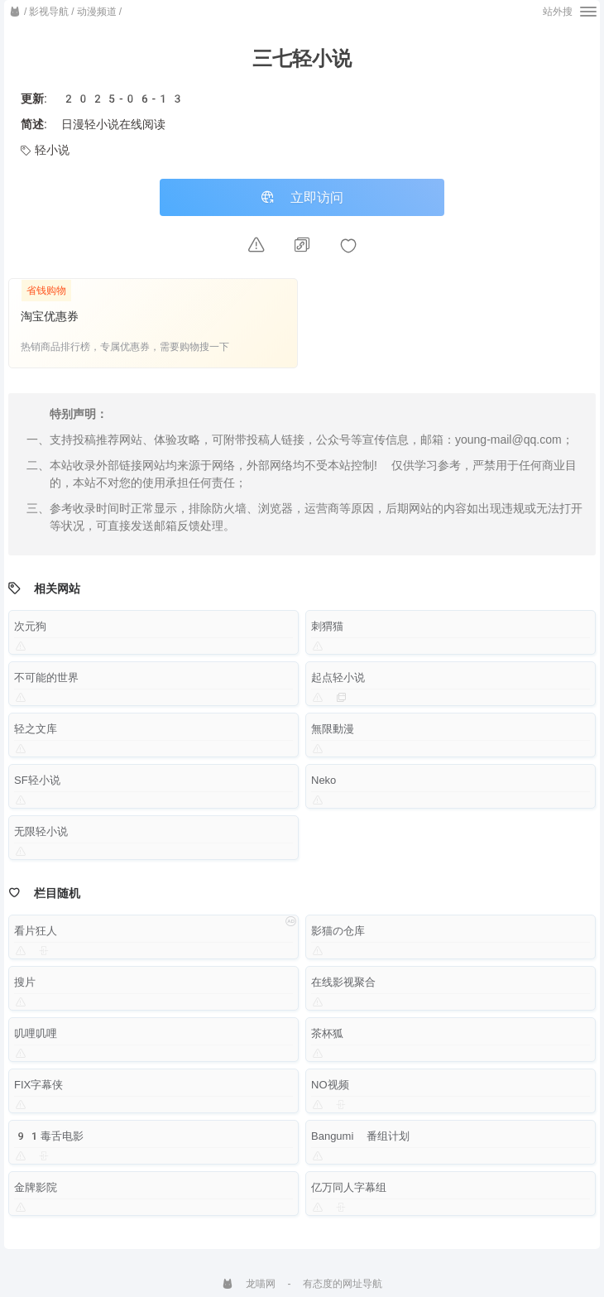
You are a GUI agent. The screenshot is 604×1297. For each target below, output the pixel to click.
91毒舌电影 (49, 1137)
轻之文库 (35, 730)
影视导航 (49, 11)
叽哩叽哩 (35, 1035)
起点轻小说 (338, 679)
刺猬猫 (327, 628)
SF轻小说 (37, 782)
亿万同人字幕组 (348, 1189)
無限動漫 (332, 730)
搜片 (25, 984)
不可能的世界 (46, 679)
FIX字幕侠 (38, 1086)
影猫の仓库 (338, 932)
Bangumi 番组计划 (360, 1137)
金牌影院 (35, 1189)
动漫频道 (97, 11)
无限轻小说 (41, 833)
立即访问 (302, 198)
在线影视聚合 (343, 984)
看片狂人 (35, 932)
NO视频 (330, 1086)
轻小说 (45, 149)
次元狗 (30, 628)
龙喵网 (249, 1284)
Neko (323, 782)
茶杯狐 (327, 1035)
